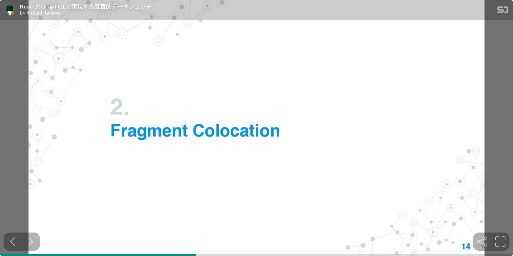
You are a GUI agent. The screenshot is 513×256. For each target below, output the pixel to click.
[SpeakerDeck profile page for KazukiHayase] (10, 10)
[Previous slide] (13, 242)
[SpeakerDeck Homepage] (502, 11)
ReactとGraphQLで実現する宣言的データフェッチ (85, 6)
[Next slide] (31, 242)
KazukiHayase (43, 12)
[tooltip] (482, 242)
